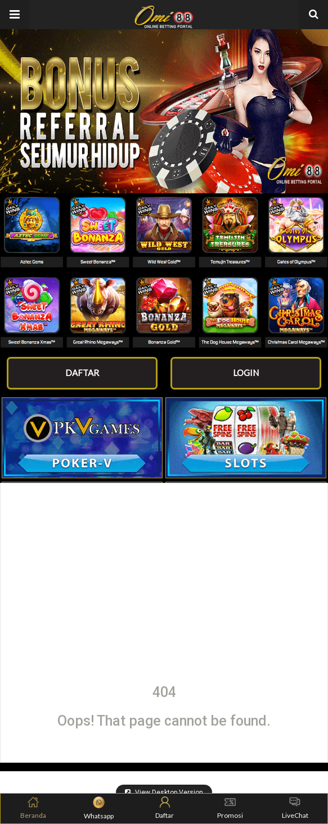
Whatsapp (99, 808)
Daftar (164, 808)
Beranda (33, 808)
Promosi (230, 808)
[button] (14, 14)
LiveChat (295, 808)
